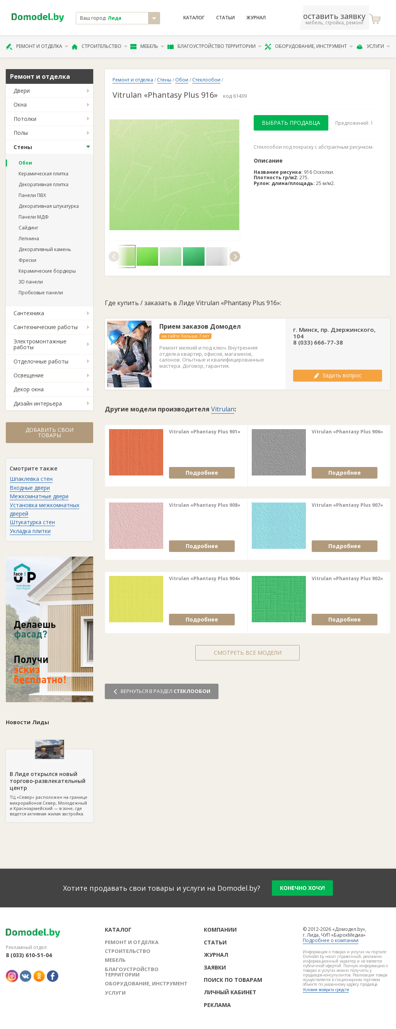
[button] (114, 256)
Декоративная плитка (43, 184)
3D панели (31, 281)
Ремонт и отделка (37, 46)
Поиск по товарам (233, 980)
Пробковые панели (41, 292)
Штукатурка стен (32, 522)
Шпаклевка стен (31, 478)
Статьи (225, 18)
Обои (25, 163)
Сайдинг (28, 227)
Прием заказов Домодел (200, 327)
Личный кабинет (230, 992)
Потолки (25, 118)
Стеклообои (206, 79)
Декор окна (29, 389)
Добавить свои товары (49, 432)
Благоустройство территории (214, 46)
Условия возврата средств (326, 989)
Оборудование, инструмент (309, 46)
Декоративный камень (45, 249)
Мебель (147, 46)
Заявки (215, 967)
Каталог (194, 18)
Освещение (29, 375)
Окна (20, 104)
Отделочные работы (41, 361)
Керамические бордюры (47, 271)
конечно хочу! (302, 887)
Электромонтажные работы (40, 344)
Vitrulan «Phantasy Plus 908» (205, 505)
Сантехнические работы (46, 327)
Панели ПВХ (32, 195)
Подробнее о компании (330, 940)
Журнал (256, 18)
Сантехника (29, 313)
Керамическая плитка (43, 173)
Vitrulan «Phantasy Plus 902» (347, 578)
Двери (22, 90)
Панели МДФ (34, 217)
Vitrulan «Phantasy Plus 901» (205, 432)
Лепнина (29, 238)
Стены (23, 147)
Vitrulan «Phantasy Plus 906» (347, 432)
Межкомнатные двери (39, 496)
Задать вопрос (338, 375)
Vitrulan (222, 409)
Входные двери (30, 487)
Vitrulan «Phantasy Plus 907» (347, 505)
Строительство (100, 46)
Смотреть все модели (248, 652)
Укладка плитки (30, 531)
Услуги (373, 46)
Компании (220, 929)
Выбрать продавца (291, 122)
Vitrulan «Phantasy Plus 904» (205, 578)
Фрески (27, 260)
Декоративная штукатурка (49, 206)
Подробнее (202, 472)
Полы (21, 132)
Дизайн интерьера (38, 403)
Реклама (217, 1005)
